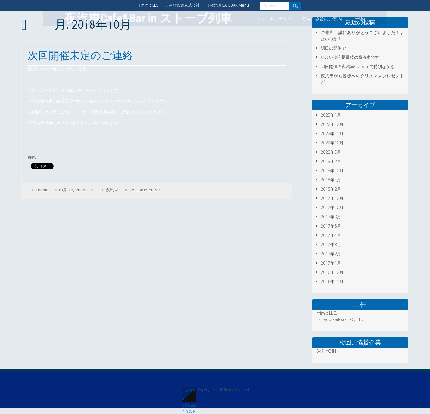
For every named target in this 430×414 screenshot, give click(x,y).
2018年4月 (331, 180)
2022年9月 (331, 152)
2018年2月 (331, 189)
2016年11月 (332, 281)
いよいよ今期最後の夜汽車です (350, 57)
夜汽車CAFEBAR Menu (229, 5)
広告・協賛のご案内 (322, 19)
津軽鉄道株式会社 (184, 5)
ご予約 (358, 19)
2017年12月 (332, 198)
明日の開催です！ (337, 48)
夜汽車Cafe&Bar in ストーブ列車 (189, 394)
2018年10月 (332, 170)
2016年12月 (332, 272)
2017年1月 (331, 263)
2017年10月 (332, 207)
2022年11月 (332, 133)
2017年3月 (331, 244)
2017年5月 (331, 226)
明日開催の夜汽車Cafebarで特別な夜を (357, 66)
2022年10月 (332, 143)
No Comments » (144, 190)
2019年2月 (331, 161)
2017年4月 (331, 235)
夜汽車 (112, 190)
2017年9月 (331, 217)
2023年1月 (331, 115)
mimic (42, 190)
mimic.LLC (149, 5)
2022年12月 (332, 124)
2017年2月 (331, 254)
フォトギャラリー (274, 19)
